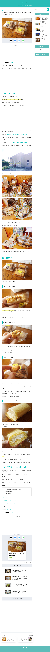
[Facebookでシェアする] (15, 40)
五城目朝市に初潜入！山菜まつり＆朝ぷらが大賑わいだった (18, 134)
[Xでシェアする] (10, 40)
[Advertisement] (17, 53)
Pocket (12, 62)
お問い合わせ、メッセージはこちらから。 (11, 503)
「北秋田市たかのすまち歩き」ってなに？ (11, 500)
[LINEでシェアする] (23, 40)
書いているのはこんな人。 (8, 497)
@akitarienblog (8, 506)
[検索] (48, 9)
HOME (25, 647)
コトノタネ (9, 509)
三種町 (30, 562)
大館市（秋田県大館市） (28, 5)
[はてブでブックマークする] (19, 40)
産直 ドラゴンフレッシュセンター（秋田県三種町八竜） (18, 142)
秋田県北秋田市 (20, 5)
